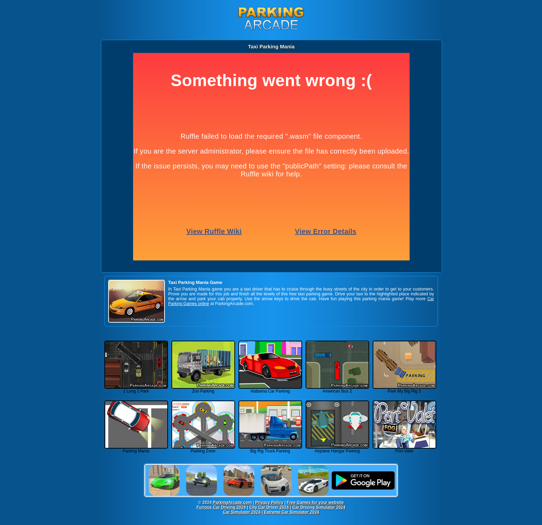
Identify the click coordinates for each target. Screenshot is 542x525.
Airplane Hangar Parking (337, 449)
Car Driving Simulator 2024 (318, 507)
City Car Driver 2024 (269, 507)
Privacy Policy (269, 502)
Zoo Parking (203, 389)
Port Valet (404, 449)
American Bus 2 (337, 389)
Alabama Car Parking (270, 389)
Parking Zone (203, 449)
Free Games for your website (315, 502)
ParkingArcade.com (232, 502)
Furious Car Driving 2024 (221, 507)
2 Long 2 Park (136, 389)
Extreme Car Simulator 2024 (291, 512)
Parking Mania (136, 449)
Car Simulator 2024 (242, 512)
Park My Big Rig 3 (404, 389)
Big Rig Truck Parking (270, 449)
